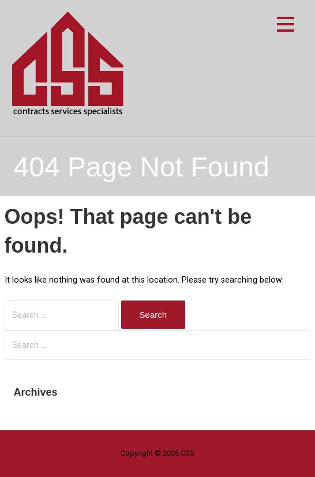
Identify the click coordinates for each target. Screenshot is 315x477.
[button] (285, 26)
